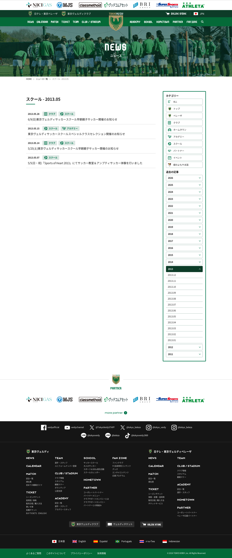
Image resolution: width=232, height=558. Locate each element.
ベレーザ (177, 115)
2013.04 (172, 322)
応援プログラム (118, 475)
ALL (175, 101)
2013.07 (172, 304)
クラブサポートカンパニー (94, 502)
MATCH (55, 21)
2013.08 (172, 298)
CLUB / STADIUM (91, 21)
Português (123, 541)
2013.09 (172, 292)
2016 (170, 248)
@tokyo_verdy (156, 427)
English (79, 541)
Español (101, 541)
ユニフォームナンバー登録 (65, 466)
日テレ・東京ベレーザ (46, 13)
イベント (177, 157)
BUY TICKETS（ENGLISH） (37, 513)
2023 (170, 199)
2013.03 (172, 328)
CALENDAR (42, 21)
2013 (170, 269)
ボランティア (60, 487)
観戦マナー (59, 484)
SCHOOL (148, 21)
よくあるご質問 (33, 553)
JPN (199, 13)
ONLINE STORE (178, 13)
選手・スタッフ (61, 462)
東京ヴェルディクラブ (79, 13)
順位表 (28, 481)
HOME (29, 79)
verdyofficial (50, 427)
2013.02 (172, 334)
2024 (170, 192)
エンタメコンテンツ (120, 472)
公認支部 (58, 491)
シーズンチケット (33, 497)
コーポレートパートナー (93, 492)
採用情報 (101, 553)
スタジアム (59, 481)
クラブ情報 (59, 478)
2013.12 (172, 275)
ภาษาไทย (147, 541)
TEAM (76, 21)
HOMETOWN (162, 21)
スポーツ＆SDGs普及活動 (94, 469)
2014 (170, 262)
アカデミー (178, 136)
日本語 (58, 541)
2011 (170, 354)
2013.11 (172, 281)
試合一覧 (29, 478)
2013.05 (172, 316)
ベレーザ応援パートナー (187, 515)
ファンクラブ (117, 462)
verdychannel (74, 427)
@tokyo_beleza (130, 427)
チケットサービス (155, 503)
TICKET (66, 21)
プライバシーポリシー (81, 553)
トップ (176, 108)
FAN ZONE (192, 21)
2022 (170, 206)
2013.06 (172, 310)
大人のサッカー (90, 466)
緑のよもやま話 (180, 164)
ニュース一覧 (42, 79)
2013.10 (172, 286)
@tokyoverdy (90, 435)
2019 (170, 227)
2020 (170, 220)
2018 (170, 234)
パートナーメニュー (92, 495)
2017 (170, 241)
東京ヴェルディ (40, 451)
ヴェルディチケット (123, 524)
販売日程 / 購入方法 (34, 503)
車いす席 (29, 506)
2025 (170, 185)
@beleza (112, 435)
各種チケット (31, 510)
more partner (114, 413)
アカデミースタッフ (63, 509)
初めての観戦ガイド (34, 485)
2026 (170, 178)
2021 (170, 213)
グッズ (115, 469)
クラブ (176, 122)
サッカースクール (91, 462)
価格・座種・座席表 (156, 497)
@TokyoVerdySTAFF (102, 427)
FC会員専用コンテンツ (121, 466)
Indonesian (171, 541)
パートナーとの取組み (93, 505)
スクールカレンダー (92, 472)
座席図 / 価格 (31, 500)
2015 (170, 255)
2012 (170, 347)
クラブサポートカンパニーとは (96, 498)
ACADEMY (135, 21)
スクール (177, 143)
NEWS (31, 21)
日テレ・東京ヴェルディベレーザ (173, 451)
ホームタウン (179, 129)
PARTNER (178, 21)
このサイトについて (56, 553)
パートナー (178, 150)
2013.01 (172, 340)
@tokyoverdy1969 (136, 435)
